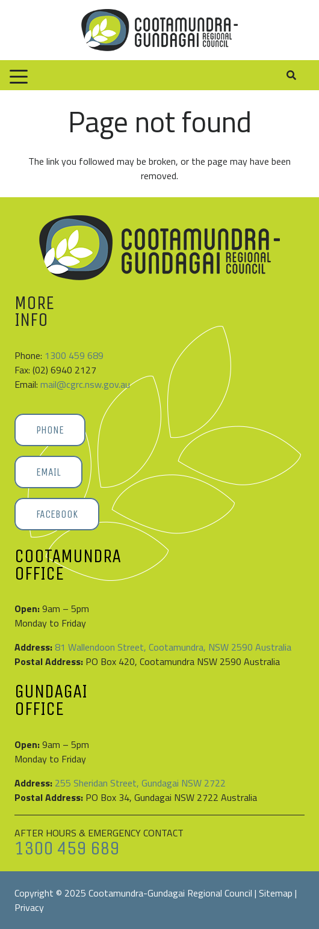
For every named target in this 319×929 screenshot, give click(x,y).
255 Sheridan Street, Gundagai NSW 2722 (140, 783)
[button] (19, 77)
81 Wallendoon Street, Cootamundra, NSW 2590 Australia (173, 647)
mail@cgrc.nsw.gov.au (85, 384)
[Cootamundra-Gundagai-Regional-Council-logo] (159, 30)
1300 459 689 (74, 355)
